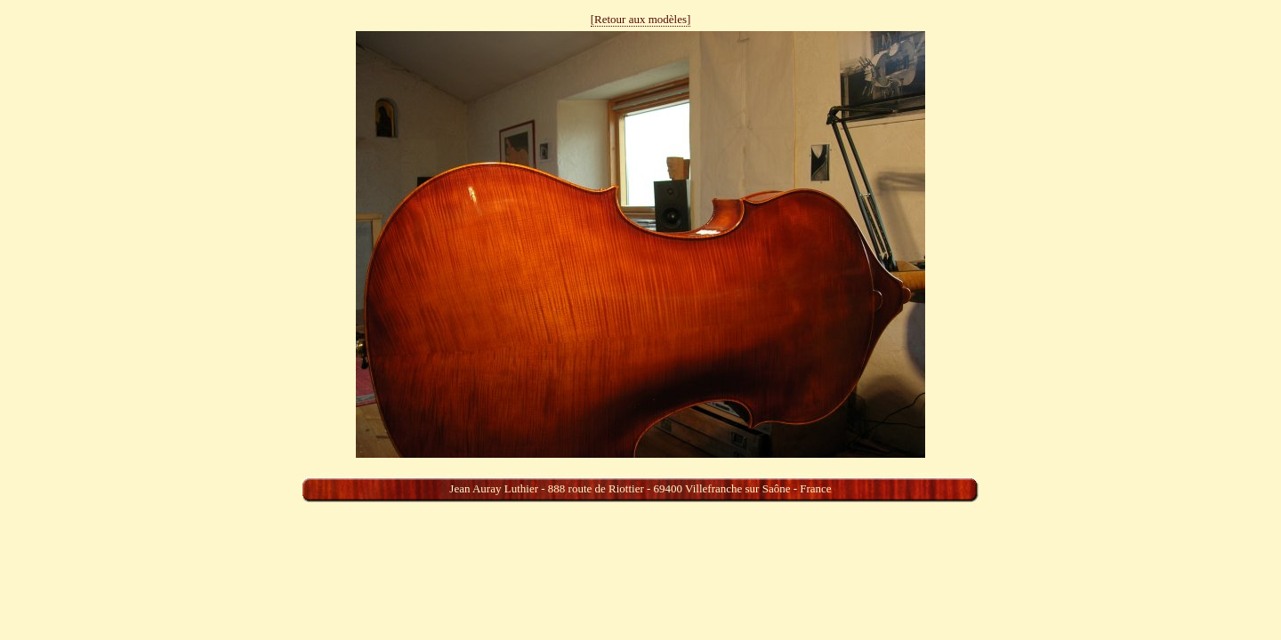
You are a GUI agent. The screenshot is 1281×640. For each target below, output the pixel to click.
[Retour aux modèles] (641, 19)
